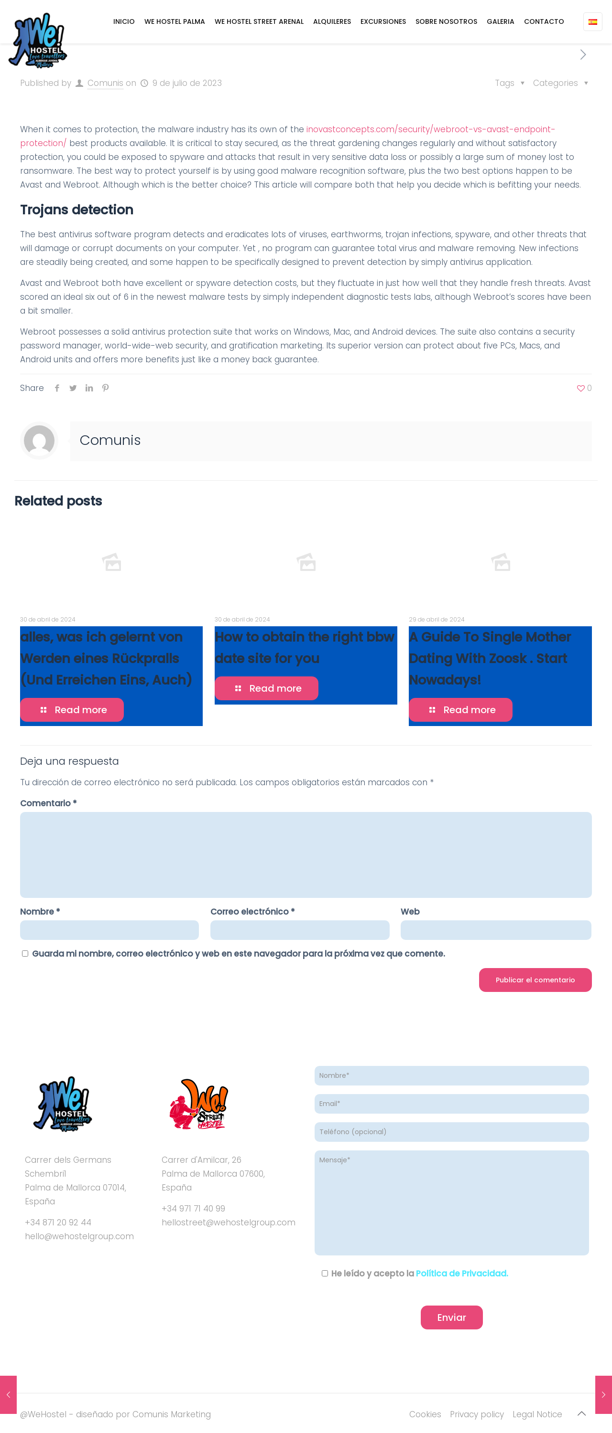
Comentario (48, 803)
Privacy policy (477, 1414)
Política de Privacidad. (462, 1273)
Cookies (425, 1414)
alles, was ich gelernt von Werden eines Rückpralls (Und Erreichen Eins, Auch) (106, 658)
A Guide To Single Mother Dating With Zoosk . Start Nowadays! (490, 658)
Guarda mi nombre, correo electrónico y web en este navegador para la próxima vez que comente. (238, 953)
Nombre (40, 911)
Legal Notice (537, 1414)
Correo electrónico (252, 911)
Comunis (105, 83)
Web (410, 911)
